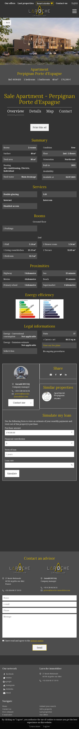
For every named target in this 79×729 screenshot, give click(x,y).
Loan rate (9, 460)
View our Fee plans (51, 345)
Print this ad (39, 127)
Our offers (10, 3)
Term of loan (10, 449)
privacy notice (37, 640)
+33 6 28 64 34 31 (22, 391)
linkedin (9, 689)
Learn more (34, 726)
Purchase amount (13, 428)
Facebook (56, 375)
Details (35, 111)
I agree (46, 726)
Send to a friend (51, 375)
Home (4, 706)
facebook (9, 674)
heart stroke (43, 3)
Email (8, 693)
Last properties (26, 3)
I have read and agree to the (23, 640)
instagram (10, 685)
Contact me (19, 402)
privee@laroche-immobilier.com (57, 590)
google (8, 681)
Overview (15, 111)
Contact (65, 111)
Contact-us (61, 3)
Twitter (61, 375)
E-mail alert (7, 715)
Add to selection (77, 67)
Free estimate (8, 712)
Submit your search (48, 706)
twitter (9, 678)
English (75, 3)
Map (50, 111)
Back (8, 22)
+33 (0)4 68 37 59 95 (13, 590)
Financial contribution (15, 439)
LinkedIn (66, 375)
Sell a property (46, 709)
